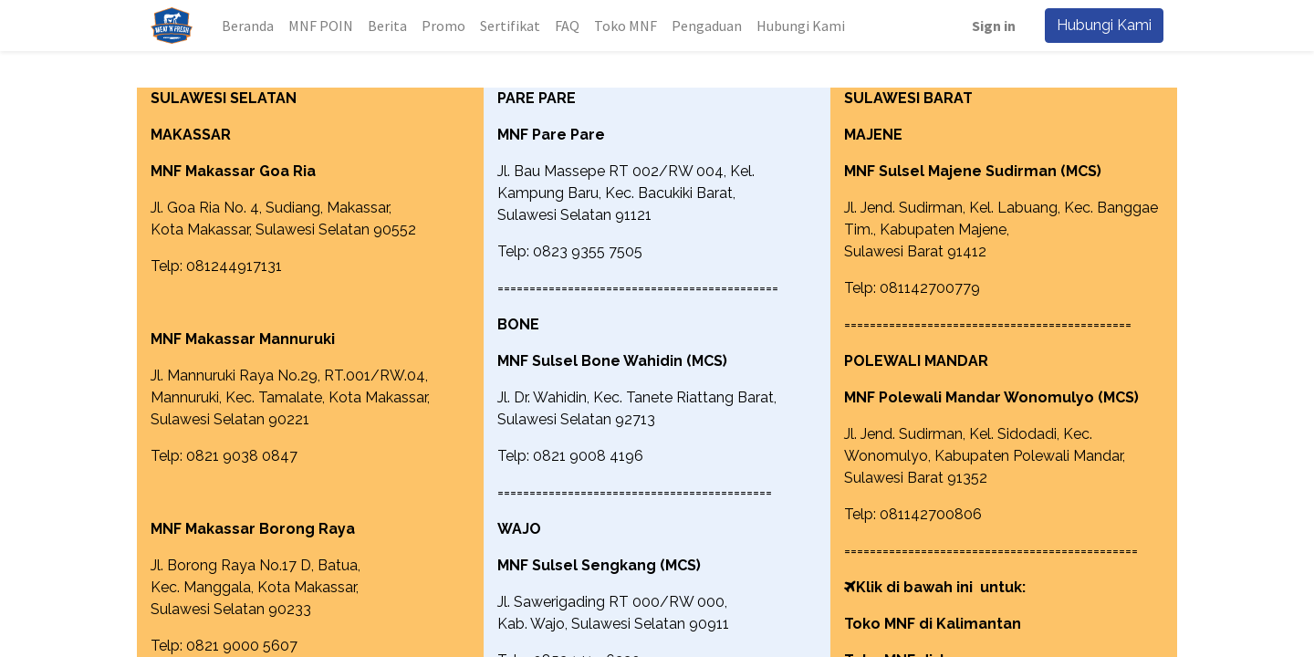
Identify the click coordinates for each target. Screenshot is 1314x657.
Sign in (994, 25)
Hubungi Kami (1104, 25)
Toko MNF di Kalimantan (932, 623)
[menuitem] (247, 25)
